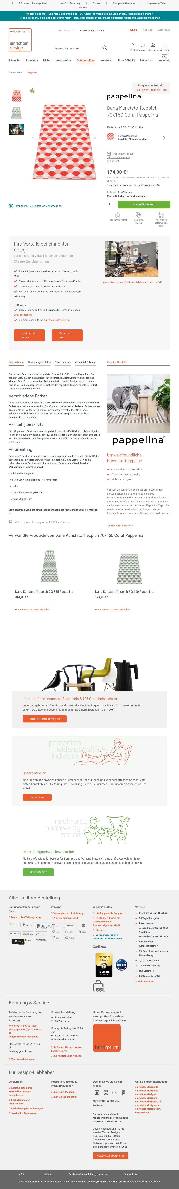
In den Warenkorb (144, 205)
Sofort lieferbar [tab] (63, 362)
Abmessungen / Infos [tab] (39, 362)
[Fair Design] (32, 91)
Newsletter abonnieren (111, 1156)
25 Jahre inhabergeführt (33, 3)
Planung (147, 30)
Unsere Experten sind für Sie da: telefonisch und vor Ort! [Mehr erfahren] (132, 282)
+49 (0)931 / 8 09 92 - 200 (23, 1026)
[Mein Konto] (143, 46)
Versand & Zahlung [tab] (85, 362)
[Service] (151, 90)
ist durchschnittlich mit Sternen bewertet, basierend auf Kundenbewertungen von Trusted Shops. (89, 1181)
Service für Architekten (23, 1113)
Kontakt (134, 50)
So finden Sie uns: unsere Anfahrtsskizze (66, 1049)
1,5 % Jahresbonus (147, 960)
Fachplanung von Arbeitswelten (19, 1101)
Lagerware (153, 3)
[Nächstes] (95, 137)
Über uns (99, 930)
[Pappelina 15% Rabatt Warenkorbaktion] (35, 206)
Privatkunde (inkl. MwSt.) (92, 30)
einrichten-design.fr (146, 1098)
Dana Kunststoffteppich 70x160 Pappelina (124, 592)
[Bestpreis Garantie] (138, 215)
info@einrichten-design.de (23, 1037)
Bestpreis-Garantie (124, 3)
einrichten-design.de (146, 1087)
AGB (21, 1174)
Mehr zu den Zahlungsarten (25, 917)
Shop (133, 30)
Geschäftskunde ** (67, 30)
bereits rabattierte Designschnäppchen (137, 18)
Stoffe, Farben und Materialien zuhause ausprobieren (20, 1091)
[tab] (16, 362)
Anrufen (143, 50)
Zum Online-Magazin (64, 1097)
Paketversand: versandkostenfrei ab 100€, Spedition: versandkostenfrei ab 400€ (152, 930)
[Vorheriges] (33, 137)
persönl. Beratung (70, 3)
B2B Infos (164, 30)
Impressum (103, 1174)
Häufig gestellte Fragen (107, 913)
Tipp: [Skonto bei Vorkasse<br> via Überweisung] (110, 185)
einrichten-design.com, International (148, 1110)
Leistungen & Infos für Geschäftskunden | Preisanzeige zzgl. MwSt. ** (108, 921)
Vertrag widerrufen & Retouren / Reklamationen (107, 936)
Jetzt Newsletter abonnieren (44, 719)
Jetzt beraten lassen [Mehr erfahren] (29, 335)
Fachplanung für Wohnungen (26, 1108)
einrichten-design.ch (146, 1094)
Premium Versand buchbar (151, 913)
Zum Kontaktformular (22, 1059)
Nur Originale (144, 971)
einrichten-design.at (146, 1090)
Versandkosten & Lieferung (67, 913)
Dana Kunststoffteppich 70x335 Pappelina (44, 592)
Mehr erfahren (37, 797)
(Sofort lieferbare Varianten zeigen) (126, 196)
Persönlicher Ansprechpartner (146, 943)
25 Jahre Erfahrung (147, 965)
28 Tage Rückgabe (147, 918)
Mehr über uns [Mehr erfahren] (65, 335)
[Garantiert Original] (117, 215)
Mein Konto (153, 50)
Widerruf (48, 1174)
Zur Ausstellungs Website (66, 1056)
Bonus (96, 3)
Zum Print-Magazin (63, 1092)
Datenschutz (130, 1174)
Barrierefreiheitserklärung (82, 1174)
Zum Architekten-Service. (56, 320)
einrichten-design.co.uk (148, 1101)
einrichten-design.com (147, 1105)
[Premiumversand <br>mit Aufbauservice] (161, 215)
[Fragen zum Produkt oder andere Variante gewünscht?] (120, 157)
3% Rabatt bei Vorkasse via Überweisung (152, 953)
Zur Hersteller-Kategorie (120, 525)
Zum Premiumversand (64, 918)
